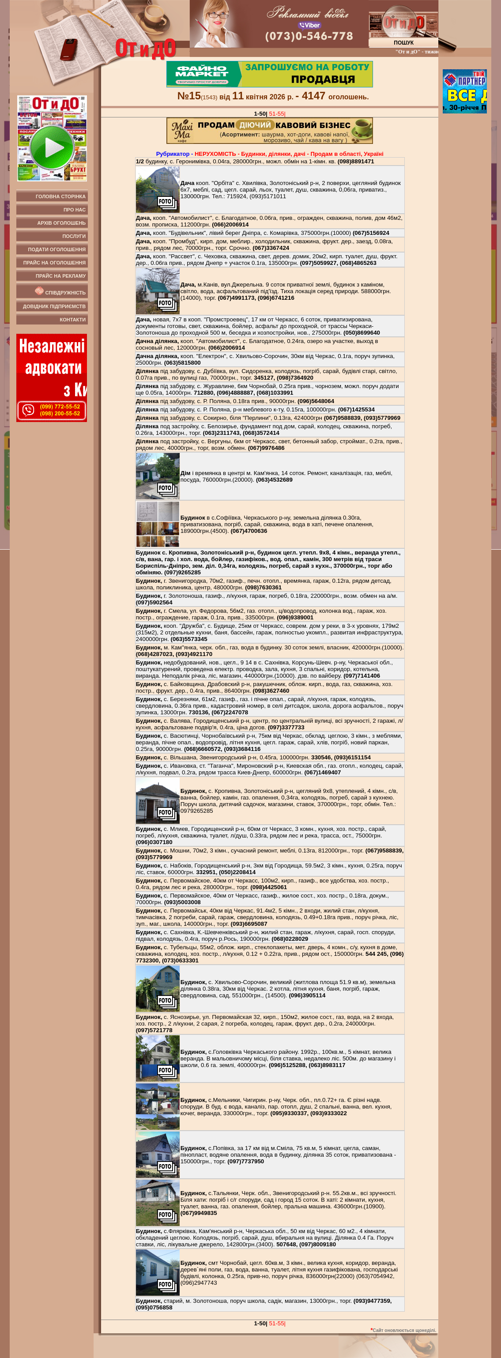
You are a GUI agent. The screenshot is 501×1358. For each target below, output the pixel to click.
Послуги (74, 236)
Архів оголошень (62, 223)
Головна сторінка (61, 196)
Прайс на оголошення (54, 262)
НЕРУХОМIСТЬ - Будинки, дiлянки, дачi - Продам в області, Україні (289, 154)
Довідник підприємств (54, 306)
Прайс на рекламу (61, 276)
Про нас (75, 209)
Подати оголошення (57, 249)
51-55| (277, 113)
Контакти (73, 319)
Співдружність (60, 291)
